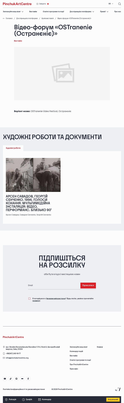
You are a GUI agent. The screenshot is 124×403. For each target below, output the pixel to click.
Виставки (33, 12)
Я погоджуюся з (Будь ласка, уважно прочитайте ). (62, 299)
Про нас (117, 12)
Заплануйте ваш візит (13, 12)
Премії (104, 12)
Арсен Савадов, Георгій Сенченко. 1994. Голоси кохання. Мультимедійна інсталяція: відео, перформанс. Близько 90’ (29, 203)
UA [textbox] (109, 4)
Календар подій (76, 351)
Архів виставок (48, 18)
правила (35, 301)
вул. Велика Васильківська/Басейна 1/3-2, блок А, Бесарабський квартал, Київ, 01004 (33, 348)
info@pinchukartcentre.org (17, 358)
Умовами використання (56, 299)
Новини (100, 347)
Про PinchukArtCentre (79, 364)
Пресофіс (74, 369)
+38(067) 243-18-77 (13, 354)
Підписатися (88, 285)
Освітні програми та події (53, 12)
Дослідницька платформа (82, 12)
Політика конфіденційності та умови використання (24, 389)
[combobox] (110, 3)
